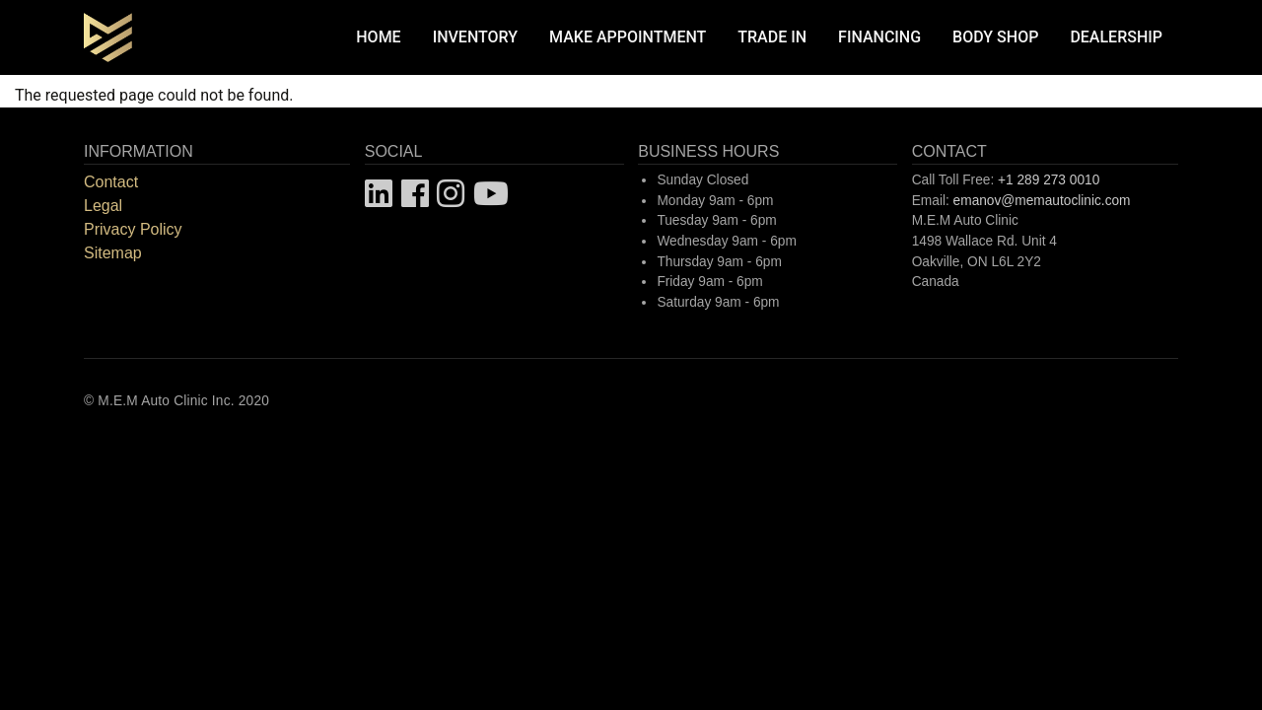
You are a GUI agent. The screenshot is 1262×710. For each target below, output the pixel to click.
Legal (103, 205)
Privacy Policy (133, 229)
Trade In (771, 37)
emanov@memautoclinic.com (1042, 200)
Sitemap (113, 253)
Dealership (1116, 37)
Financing (879, 37)
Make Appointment (627, 37)
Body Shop (995, 37)
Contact (111, 182)
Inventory (475, 37)
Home (378, 37)
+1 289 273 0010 (1048, 180)
